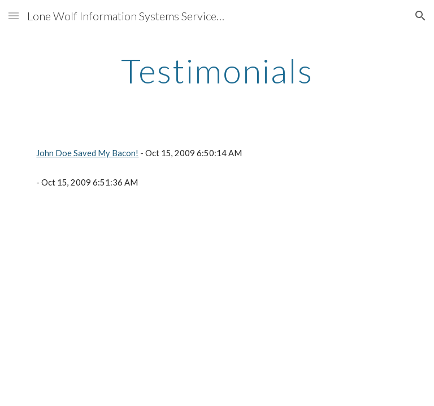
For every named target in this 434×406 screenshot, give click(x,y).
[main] (216, 70)
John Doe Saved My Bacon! (87, 153)
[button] (13, 15)
